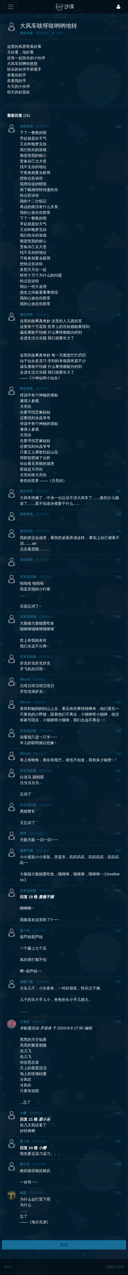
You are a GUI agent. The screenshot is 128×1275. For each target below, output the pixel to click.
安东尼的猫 (28, 577)
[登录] (118, 6)
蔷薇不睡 (26, 851)
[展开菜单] (10, 6)
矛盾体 (25, 1022)
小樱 (23, 1113)
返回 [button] (64, 1244)
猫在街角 (26, 33)
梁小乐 (25, 930)
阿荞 (23, 833)
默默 (23, 1193)
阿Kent (25, 679)
